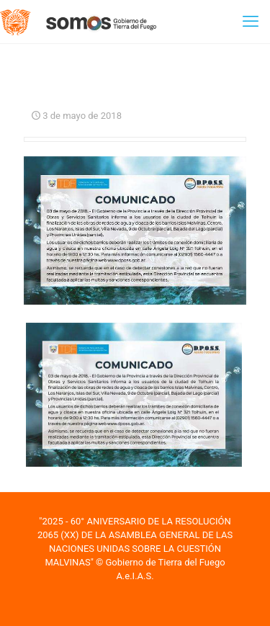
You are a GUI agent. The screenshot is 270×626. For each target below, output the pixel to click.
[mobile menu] (250, 21)
